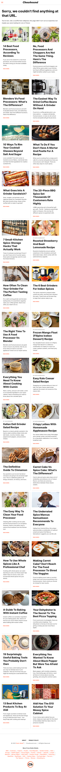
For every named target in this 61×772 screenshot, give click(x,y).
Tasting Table (31, 756)
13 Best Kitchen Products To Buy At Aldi (15, 706)
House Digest (25, 752)
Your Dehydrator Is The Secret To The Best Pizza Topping (45, 613)
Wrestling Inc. (41, 758)
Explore (20, 750)
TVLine (27, 758)
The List (49, 756)
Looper (52, 752)
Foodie (26, 750)
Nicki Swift (24, 754)
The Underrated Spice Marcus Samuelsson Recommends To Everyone (43, 518)
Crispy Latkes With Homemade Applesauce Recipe (45, 427)
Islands (39, 752)
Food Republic (34, 750)
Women (33, 758)
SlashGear (18, 756)
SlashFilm (10, 756)
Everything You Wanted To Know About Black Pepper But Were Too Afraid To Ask (45, 661)
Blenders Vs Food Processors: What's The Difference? (15, 102)
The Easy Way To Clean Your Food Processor (13, 514)
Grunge (7, 752)
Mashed (7, 754)
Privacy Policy (34, 740)
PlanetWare (43, 754)
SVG (24, 756)
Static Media (19, 743)
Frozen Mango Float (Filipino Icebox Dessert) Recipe (45, 336)
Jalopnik (45, 752)
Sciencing (51, 754)
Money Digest (15, 754)
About (24, 740)
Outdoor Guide (33, 754)
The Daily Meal (41, 756)
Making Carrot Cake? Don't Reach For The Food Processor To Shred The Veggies (45, 567)
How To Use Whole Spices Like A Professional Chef (14, 564)
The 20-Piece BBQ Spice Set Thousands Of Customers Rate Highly (44, 197)
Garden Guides (44, 750)
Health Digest (15, 752)
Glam (51, 750)
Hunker (33, 752)
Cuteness (13, 750)
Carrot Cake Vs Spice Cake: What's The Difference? (45, 470)
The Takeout (19, 758)
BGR (7, 750)
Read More (6, 68)
